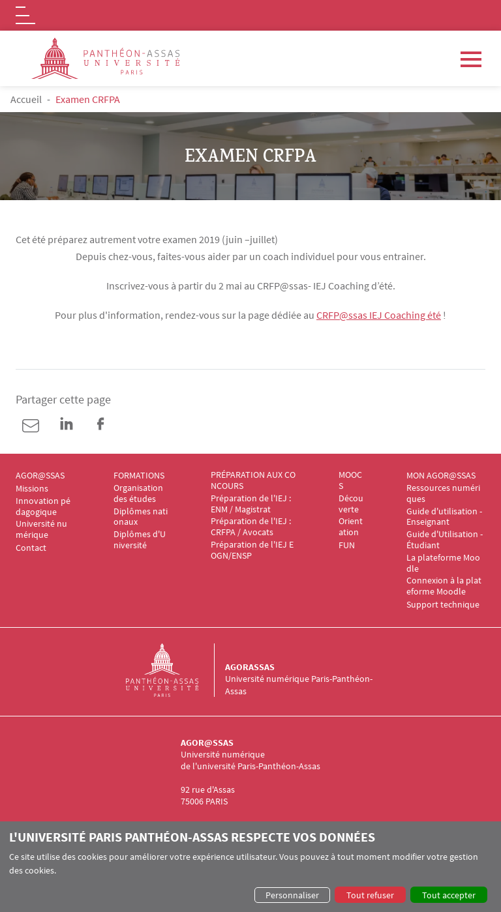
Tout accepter (449, 895)
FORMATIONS (139, 475)
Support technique (442, 604)
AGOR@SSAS (40, 475)
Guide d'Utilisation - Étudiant (445, 540)
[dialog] (250, 866)
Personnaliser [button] (292, 895)
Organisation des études (139, 493)
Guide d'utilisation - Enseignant (445, 517)
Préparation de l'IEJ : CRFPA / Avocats (253, 527)
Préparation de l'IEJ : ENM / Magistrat (252, 504)
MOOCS (350, 480)
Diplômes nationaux (141, 517)
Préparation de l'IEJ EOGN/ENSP (252, 550)
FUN (347, 545)
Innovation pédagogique (43, 506)
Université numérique (41, 529)
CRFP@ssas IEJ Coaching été (378, 314)
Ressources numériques (443, 493)
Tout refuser (370, 895)
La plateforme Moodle (443, 563)
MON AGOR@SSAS (441, 475)
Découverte (351, 504)
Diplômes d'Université (140, 540)
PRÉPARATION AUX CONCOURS (253, 480)
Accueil (26, 99)
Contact (31, 547)
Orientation (351, 527)
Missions (32, 488)
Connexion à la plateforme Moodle (443, 586)
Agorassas (250, 667)
